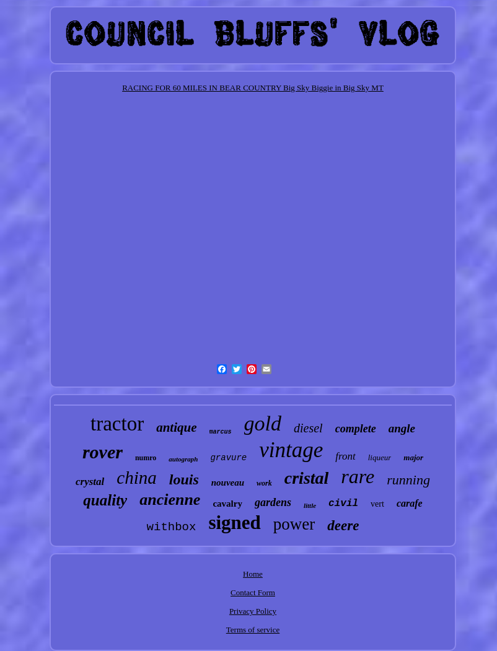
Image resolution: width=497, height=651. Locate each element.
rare (357, 476)
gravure (228, 458)
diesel (308, 428)
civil (343, 503)
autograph (183, 459)
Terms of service (252, 629)
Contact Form (253, 592)
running (408, 479)
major (413, 457)
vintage (291, 450)
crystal (90, 481)
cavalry (227, 504)
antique (176, 427)
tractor (117, 424)
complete (355, 428)
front (345, 456)
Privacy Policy (252, 611)
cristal (306, 477)
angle (402, 428)
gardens (273, 502)
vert (377, 504)
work (264, 483)
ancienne (169, 500)
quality (105, 500)
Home (253, 574)
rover (102, 452)
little (310, 505)
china (136, 477)
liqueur (380, 457)
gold (262, 423)
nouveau (227, 482)
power (294, 524)
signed (234, 522)
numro (145, 457)
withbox (171, 527)
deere (343, 525)
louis (184, 479)
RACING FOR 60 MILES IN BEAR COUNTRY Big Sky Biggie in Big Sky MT (253, 87)
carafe (410, 503)
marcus (220, 432)
